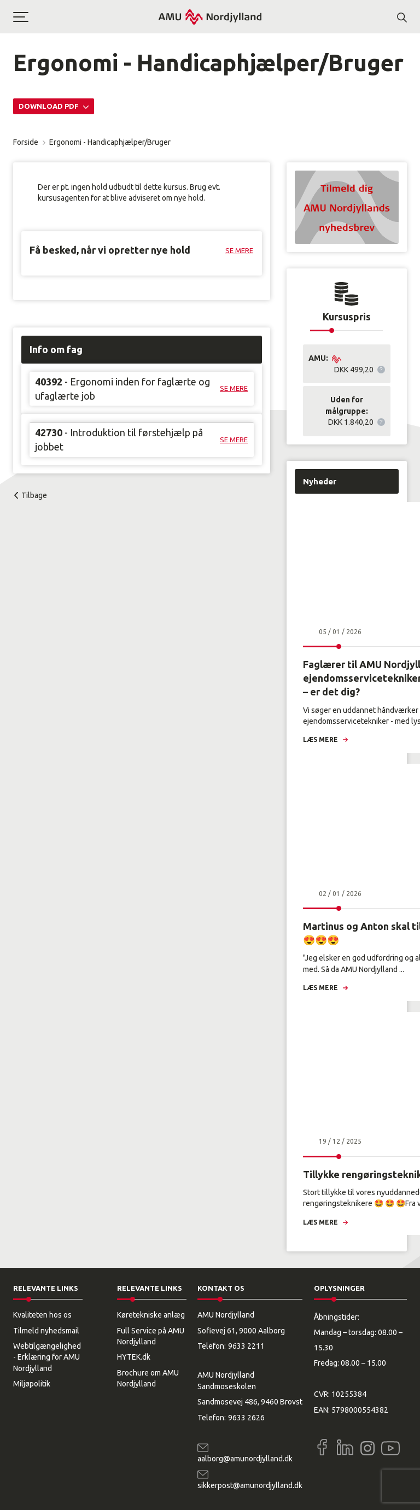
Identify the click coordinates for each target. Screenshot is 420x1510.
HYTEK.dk (133, 1357)
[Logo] (210, 17)
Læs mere (320, 739)
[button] (85, 17)
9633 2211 (246, 1346)
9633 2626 (246, 1417)
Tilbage (34, 495)
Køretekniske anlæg (151, 1314)
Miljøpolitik (31, 1383)
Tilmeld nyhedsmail (46, 1330)
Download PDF (49, 106)
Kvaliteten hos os (42, 1314)
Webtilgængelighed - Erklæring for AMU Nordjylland (47, 1357)
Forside (25, 142)
